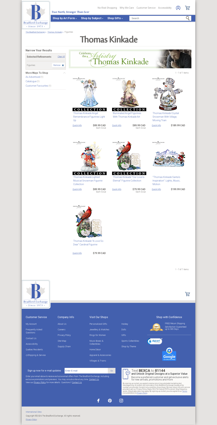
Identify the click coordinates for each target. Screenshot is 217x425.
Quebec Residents (34, 349)
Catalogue (31, 81)
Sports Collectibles (130, 341)
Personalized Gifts (98, 324)
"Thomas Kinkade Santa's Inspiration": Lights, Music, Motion (165, 181)
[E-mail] (86, 371)
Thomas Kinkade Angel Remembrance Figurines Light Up (88, 117)
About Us (62, 324)
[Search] (160, 18)
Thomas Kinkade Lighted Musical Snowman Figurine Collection (87, 181)
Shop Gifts (114, 18)
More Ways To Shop (37, 73)
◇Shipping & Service (36, 355)
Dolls (123, 329)
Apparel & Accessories (100, 355)
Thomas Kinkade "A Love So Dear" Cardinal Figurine (88, 243)
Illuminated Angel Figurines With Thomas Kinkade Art (129, 115)
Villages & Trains (98, 360)
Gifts (123, 335)
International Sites (34, 412)
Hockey (124, 324)
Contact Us (31, 338)
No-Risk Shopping (107, 7)
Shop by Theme (128, 346)
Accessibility (165, 7)
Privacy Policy (64, 335)
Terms (184, 391)
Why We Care (127, 7)
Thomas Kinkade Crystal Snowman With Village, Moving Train (168, 117)
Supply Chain (64, 346)
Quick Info (77, 125)
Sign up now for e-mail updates (44, 370)
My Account (31, 324)
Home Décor (95, 349)
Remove (56, 65)
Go (111, 370)
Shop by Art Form (64, 18)
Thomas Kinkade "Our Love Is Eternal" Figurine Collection (128, 179)
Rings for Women (98, 335)
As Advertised (33, 77)
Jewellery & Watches (99, 329)
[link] (154, 342)
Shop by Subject (91, 18)
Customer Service (145, 7)
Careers (61, 329)
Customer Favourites (37, 85)
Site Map (62, 341)
